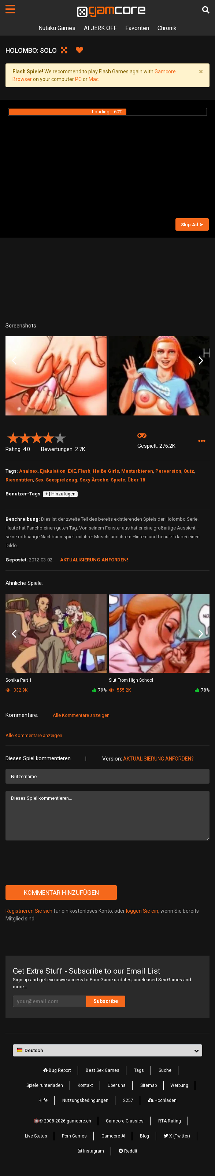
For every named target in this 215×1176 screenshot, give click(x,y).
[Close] (200, 71)
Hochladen (162, 1100)
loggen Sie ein (142, 911)
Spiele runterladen (44, 1085)
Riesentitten (19, 480)
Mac (94, 79)
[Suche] (206, 10)
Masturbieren (137, 471)
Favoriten (137, 28)
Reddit (128, 1151)
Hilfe (43, 1100)
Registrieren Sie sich (28, 911)
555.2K (120, 690)
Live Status (36, 1136)
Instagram (91, 1151)
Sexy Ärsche (93, 480)
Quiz (189, 471)
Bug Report (57, 1070)
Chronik (167, 28)
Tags (139, 1070)
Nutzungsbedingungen (85, 1100)
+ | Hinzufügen (60, 494)
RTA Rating (169, 1121)
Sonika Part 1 (18, 680)
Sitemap (148, 1085)
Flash (84, 471)
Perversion (168, 471)
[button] (202, 441)
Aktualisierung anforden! (94, 560)
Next (201, 360)
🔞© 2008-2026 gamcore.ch (62, 1121)
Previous (14, 360)
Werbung (179, 1085)
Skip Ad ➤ (192, 224)
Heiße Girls (106, 471)
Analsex (28, 471)
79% (99, 690)
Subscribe (105, 1001)
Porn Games (74, 1136)
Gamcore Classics (125, 1121)
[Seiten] (10, 9)
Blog (144, 1136)
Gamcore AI (113, 1136)
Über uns (117, 1085)
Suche (165, 1070)
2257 (128, 1100)
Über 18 (136, 480)
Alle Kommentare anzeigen (81, 715)
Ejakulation (53, 471)
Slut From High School (131, 680)
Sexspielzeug (61, 480)
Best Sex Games (102, 1070)
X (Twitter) (177, 1136)
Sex (39, 480)
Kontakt (85, 1085)
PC (78, 79)
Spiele (118, 480)
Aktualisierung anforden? (158, 759)
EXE (72, 471)
